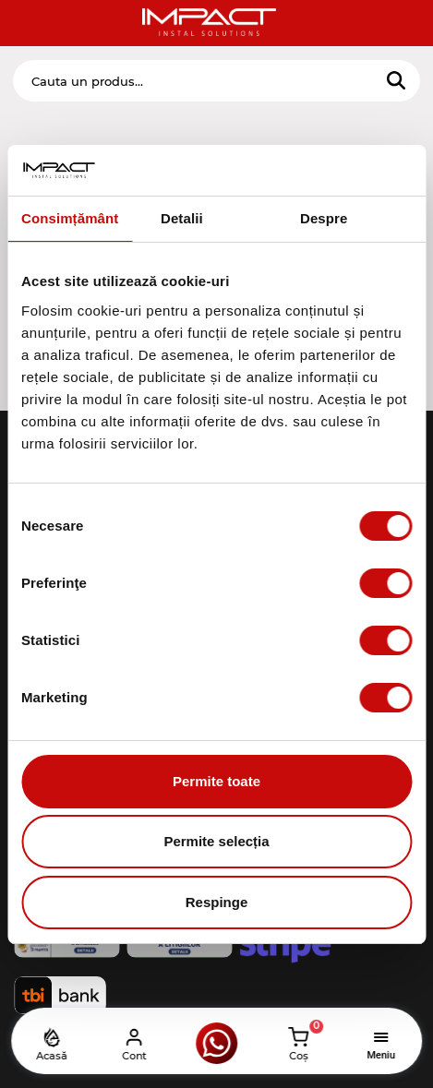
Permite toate (216, 781)
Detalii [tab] (182, 218)
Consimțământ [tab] (69, 218)
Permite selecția (216, 841)
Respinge (217, 902)
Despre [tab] (323, 218)
